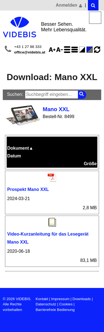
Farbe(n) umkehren (83, 49)
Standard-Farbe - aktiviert (90, 49)
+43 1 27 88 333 (28, 47)
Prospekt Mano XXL (28, 189)
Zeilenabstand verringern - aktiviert (75, 49)
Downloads (81, 299)
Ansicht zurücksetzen (97, 49)
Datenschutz (45, 304)
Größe (90, 163)
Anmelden (69, 5)
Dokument (20, 148)
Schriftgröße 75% (60, 49)
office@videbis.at (29, 52)
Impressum (60, 299)
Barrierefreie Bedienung (55, 310)
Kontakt (41, 299)
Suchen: (15, 94)
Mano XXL (56, 109)
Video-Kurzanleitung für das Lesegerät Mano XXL (47, 238)
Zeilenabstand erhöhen (68, 49)
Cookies (65, 304)
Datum (14, 156)
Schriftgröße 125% (53, 49)
